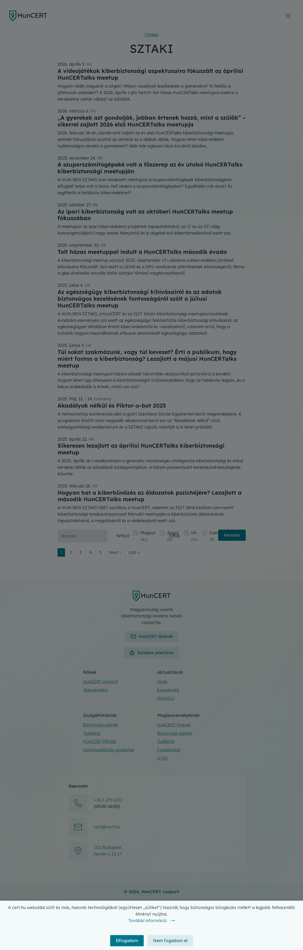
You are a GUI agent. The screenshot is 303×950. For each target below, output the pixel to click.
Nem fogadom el (170, 940)
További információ (147, 920)
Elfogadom (127, 940)
